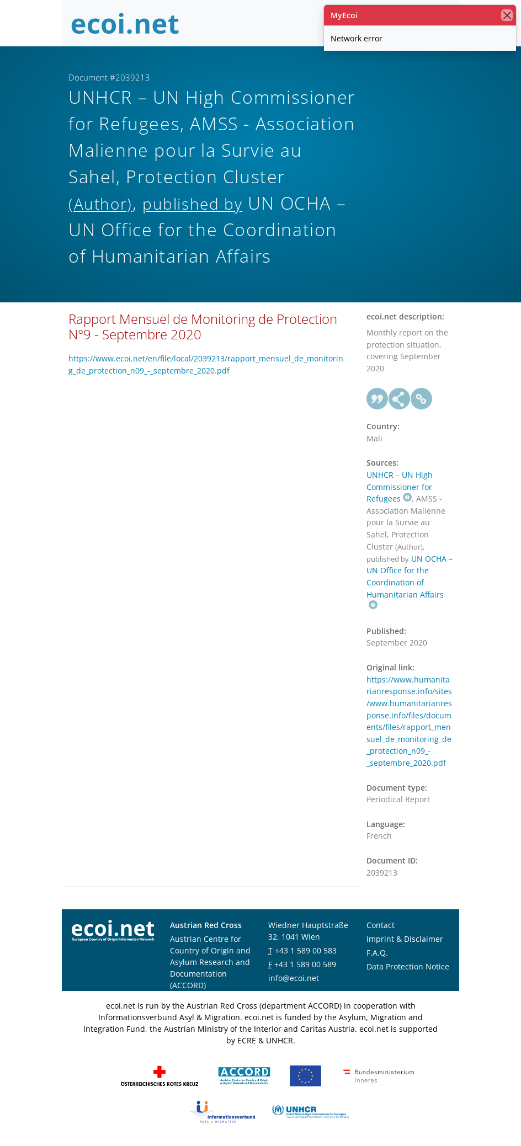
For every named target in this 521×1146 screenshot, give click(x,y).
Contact (380, 925)
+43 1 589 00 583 (306, 950)
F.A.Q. (377, 952)
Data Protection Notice (407, 966)
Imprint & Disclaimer (404, 939)
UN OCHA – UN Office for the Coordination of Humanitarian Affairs (409, 581)
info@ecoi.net (293, 978)
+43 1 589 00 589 (305, 964)
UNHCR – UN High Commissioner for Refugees (399, 487)
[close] (507, 15)
